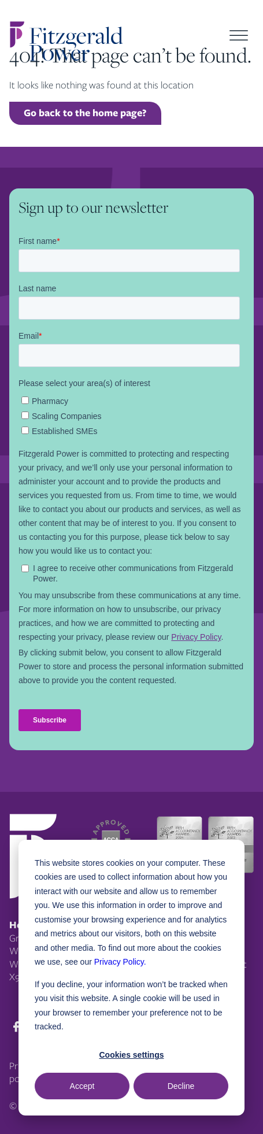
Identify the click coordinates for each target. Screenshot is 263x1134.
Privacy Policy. (120, 961)
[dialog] (131, 978)
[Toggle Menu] (238, 35)
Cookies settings (131, 1054)
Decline (181, 1086)
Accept (82, 1086)
